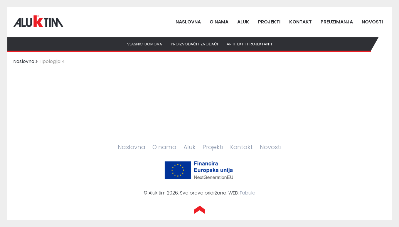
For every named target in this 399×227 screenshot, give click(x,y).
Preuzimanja (337, 21)
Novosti (372, 21)
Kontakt (300, 21)
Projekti (269, 21)
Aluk (243, 21)
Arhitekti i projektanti (249, 44)
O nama (219, 21)
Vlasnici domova (144, 44)
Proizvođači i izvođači (194, 44)
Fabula (247, 193)
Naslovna (188, 21)
